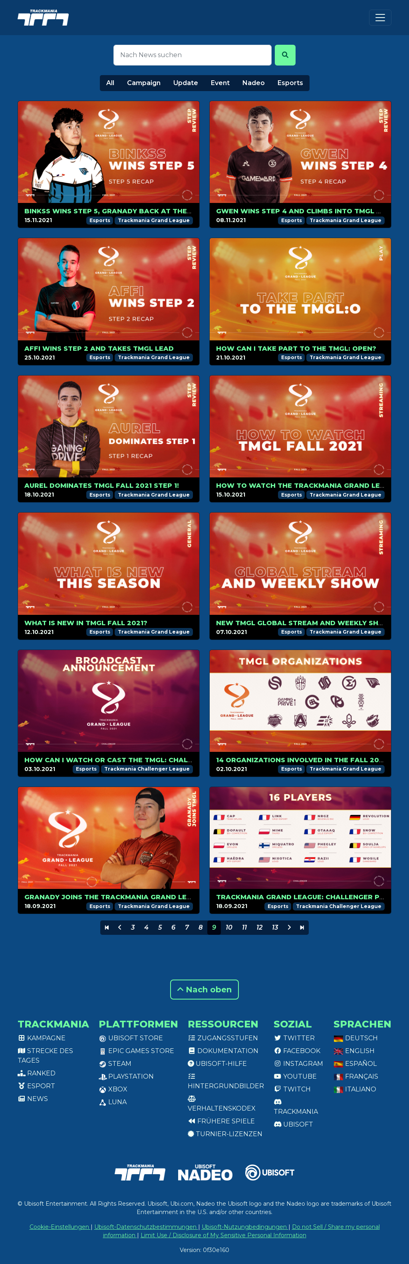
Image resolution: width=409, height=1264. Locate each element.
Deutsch (356, 1038)
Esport (36, 1086)
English (354, 1051)
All (110, 83)
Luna (113, 1102)
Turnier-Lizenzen (225, 1134)
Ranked (37, 1073)
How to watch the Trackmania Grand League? (309, 485)
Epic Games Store (136, 1051)
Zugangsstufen (223, 1038)
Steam (115, 1063)
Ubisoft (293, 1124)
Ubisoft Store (131, 1038)
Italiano (355, 1089)
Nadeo (253, 83)
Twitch (292, 1089)
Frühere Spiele (221, 1121)
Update (185, 83)
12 (259, 927)
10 (229, 927)
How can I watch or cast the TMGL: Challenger (120, 760)
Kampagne (42, 1038)
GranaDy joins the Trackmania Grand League (115, 897)
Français (356, 1076)
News (33, 1099)
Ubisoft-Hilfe (217, 1063)
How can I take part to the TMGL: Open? (296, 348)
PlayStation (126, 1076)
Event (220, 83)
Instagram (298, 1063)
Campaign (144, 83)
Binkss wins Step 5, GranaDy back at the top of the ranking (145, 211)
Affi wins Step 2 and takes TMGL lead (99, 348)
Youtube (295, 1076)
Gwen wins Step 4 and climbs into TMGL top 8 (307, 211)
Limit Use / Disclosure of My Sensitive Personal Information (223, 1235)
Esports (290, 83)
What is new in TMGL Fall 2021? (85, 623)
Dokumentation (223, 1051)
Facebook (297, 1051)
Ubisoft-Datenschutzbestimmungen (146, 1226)
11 (244, 927)
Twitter (294, 1038)
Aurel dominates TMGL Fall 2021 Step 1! (101, 485)
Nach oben (204, 989)
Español (355, 1063)
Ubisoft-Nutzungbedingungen (245, 1226)
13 (275, 927)
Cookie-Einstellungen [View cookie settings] (60, 1226)
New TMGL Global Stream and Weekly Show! (304, 623)
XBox (113, 1089)
